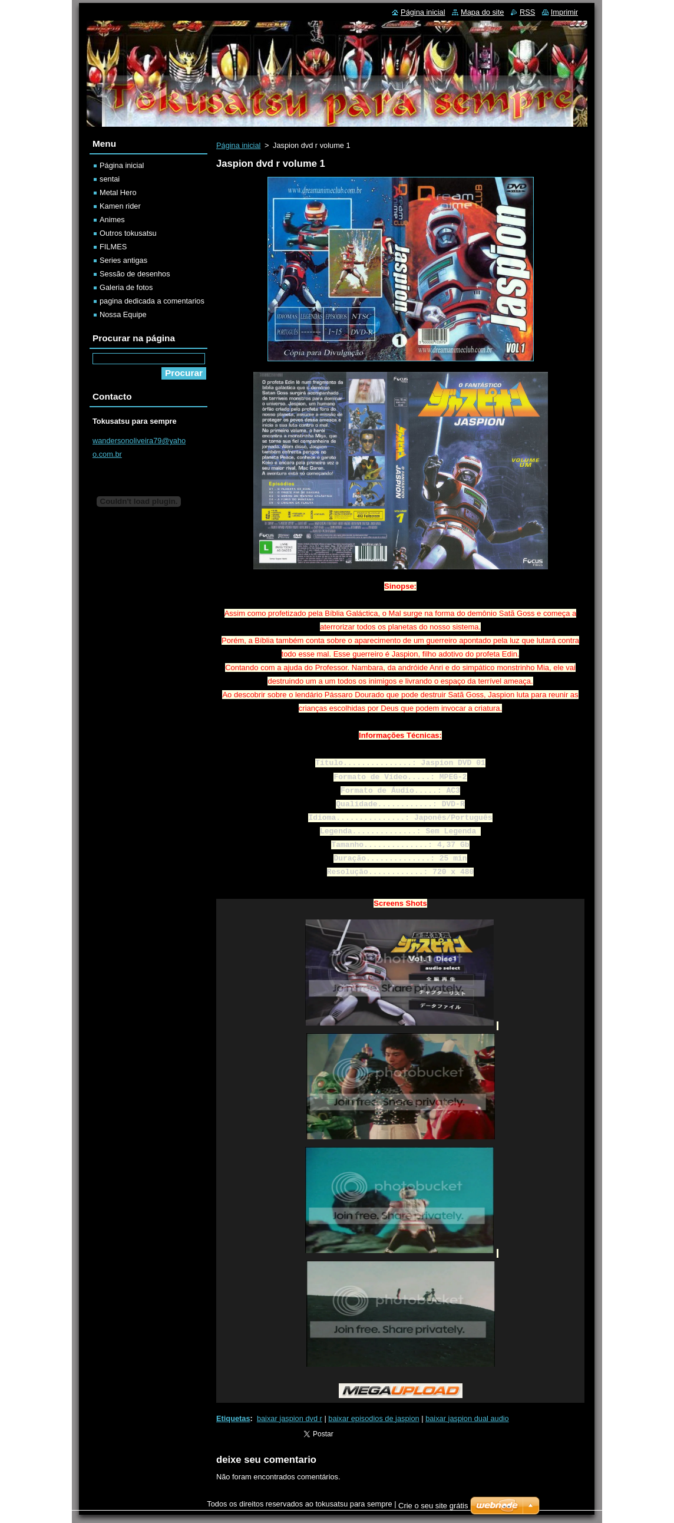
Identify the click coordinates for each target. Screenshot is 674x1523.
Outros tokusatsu (128, 233)
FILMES (113, 246)
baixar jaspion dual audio (467, 1418)
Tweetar (309, 1432)
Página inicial (238, 145)
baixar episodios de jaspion (373, 1418)
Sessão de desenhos (135, 273)
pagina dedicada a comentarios (152, 300)
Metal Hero (118, 192)
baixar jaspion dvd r (289, 1418)
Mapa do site (482, 12)
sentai (110, 178)
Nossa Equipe (123, 314)
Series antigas (123, 260)
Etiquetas (233, 1418)
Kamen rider (120, 206)
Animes (112, 219)
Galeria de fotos (126, 287)
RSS (527, 12)
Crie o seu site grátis (433, 1505)
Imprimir (564, 12)
